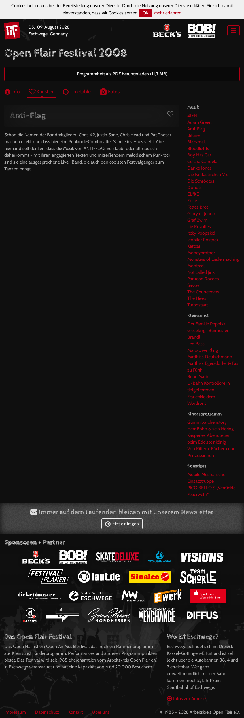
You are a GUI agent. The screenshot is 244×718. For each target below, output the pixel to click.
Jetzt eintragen (122, 523)
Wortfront (196, 403)
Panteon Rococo (203, 278)
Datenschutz (47, 712)
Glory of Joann (201, 213)
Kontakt (75, 712)
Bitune (193, 135)
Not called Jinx (201, 272)
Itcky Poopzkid (201, 233)
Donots (194, 187)
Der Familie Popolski (206, 324)
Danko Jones (199, 168)
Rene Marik (198, 376)
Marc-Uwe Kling (202, 350)
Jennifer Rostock (202, 239)
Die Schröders (200, 181)
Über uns (100, 712)
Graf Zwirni (197, 220)
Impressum (15, 712)
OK (145, 13)
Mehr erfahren (167, 13)
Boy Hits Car (199, 155)
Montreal (196, 265)
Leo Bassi (196, 343)
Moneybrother (201, 252)
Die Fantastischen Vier (208, 174)
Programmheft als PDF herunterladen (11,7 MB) (122, 74)
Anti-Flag (196, 129)
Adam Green (199, 122)
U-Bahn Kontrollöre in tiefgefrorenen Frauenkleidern (208, 389)
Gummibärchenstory (207, 422)
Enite (192, 200)
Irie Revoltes (199, 226)
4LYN (192, 115)
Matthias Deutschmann (209, 356)
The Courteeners (203, 292)
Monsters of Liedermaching (213, 259)
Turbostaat (197, 305)
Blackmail (196, 142)
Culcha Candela (202, 161)
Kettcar (193, 246)
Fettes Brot (197, 207)
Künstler (41, 91)
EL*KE (193, 194)
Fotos (110, 91)
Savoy (193, 285)
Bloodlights (198, 148)
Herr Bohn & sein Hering (210, 428)
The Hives (196, 298)
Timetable (77, 91)
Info (12, 91)
